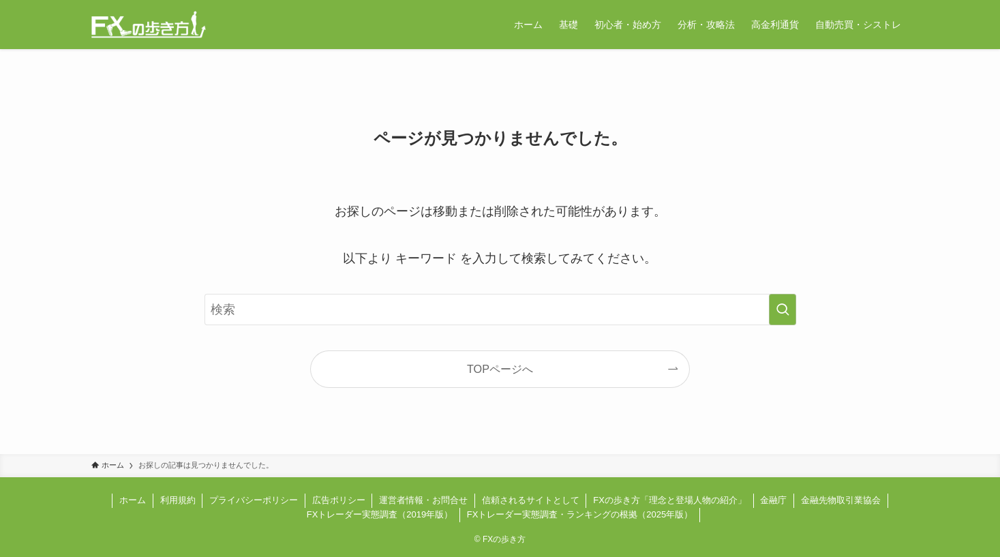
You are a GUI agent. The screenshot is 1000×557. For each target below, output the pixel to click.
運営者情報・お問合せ (423, 500)
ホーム (132, 500)
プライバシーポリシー (253, 500)
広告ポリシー (338, 500)
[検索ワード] (500, 309)
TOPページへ (500, 369)
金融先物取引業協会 (841, 500)
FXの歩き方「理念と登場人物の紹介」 (669, 500)
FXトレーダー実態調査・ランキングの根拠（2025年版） (580, 514)
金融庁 (773, 500)
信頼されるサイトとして (530, 500)
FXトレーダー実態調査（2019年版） (380, 514)
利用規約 (178, 500)
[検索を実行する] (782, 309)
